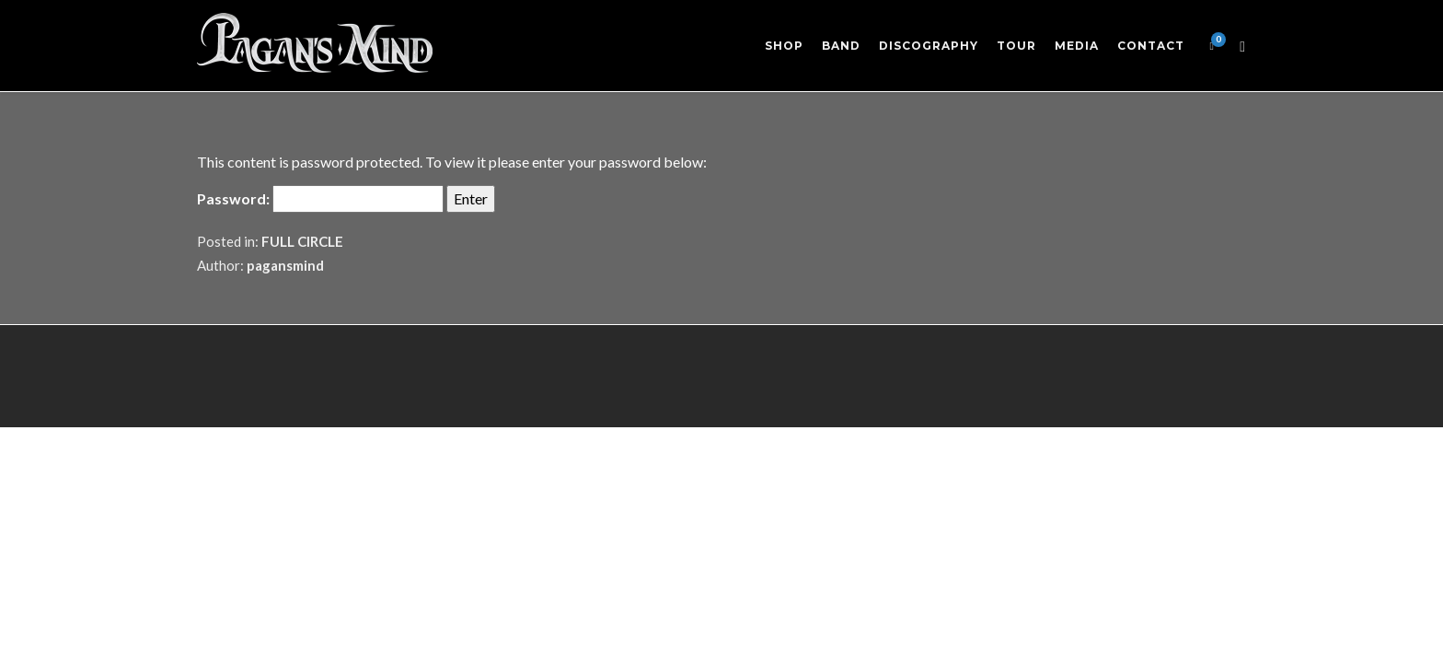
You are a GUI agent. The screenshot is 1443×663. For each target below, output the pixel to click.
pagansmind (285, 265)
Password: (320, 199)
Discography (928, 45)
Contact (1150, 45)
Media (1077, 45)
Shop (784, 45)
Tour (1016, 45)
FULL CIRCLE (302, 241)
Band (841, 45)
